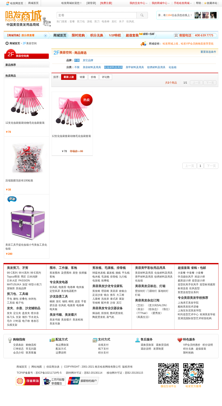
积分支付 (103, 352)
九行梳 (123, 276)
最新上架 (69, 77)
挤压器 (53, 305)
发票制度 (158, 348)
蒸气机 (110, 317)
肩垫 (75, 272)
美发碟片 (66, 319)
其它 (119, 302)
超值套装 (132, 35)
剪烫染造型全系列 (188, 292)
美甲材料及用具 (135, 67)
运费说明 (61, 352)
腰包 (15, 298)
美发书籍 (55, 319)
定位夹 (17, 313)
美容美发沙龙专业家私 (107, 286)
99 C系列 (12, 272)
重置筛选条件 (208, 51)
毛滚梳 (105, 276)
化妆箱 (172, 67)
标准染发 (183, 288)
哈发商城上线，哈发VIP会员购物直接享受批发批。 (188, 44)
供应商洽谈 (52, 366)
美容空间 (30, 43)
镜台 (106, 294)
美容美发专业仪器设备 (107, 308)
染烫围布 (66, 272)
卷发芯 (35, 320)
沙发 (112, 302)
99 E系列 (35, 272)
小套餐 (199, 272)
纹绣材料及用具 (156, 67)
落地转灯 (163, 291)
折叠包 (23, 298)
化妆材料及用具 (113, 67)
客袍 (52, 276)
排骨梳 (114, 276)
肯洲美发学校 (207, 314)
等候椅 (96, 302)
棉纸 (71, 301)
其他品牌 (21, 288)
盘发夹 (26, 313)
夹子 (121, 21)
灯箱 (137, 294)
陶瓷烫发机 (98, 317)
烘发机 (105, 313)
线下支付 (103, 348)
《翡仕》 (166, 309)
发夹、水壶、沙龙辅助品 (23, 308)
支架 (18, 317)
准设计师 (199, 276)
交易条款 (18, 344)
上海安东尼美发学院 (189, 310)
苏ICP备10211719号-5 (49, 372)
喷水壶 (35, 313)
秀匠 (23, 276)
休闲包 (32, 298)
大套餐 (182, 272)
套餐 (72, 21)
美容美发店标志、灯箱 (150, 286)
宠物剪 (11, 288)
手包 (9, 298)
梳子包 (20, 302)
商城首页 (33, 3)
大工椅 (120, 294)
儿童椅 (96, 298)
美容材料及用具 (92, 67)
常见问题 (31, 348)
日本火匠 (12, 280)
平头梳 (126, 272)
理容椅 (105, 291)
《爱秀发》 (156, 313)
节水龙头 (33, 317)
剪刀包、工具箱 (17, 294)
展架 (121, 298)
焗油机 (96, 313)
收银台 (123, 291)
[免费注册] (106, 3)
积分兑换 (96, 35)
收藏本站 (212, 3)
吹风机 (130, 21)
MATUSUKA (14, 284)
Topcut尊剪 (13, 276)
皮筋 (77, 301)
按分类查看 (20, 35)
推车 (112, 294)
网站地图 (36, 366)
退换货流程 (162, 344)
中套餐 (190, 272)
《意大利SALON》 (157, 305)
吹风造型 (194, 288)
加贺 (25, 284)
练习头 (11, 317)
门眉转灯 (152, 291)
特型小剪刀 (35, 284)
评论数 (106, 77)
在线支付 (103, 344)
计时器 (17, 320)
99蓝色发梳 (99, 272)
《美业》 (140, 309)
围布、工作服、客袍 (63, 268)
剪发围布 (55, 272)
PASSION (24, 280)
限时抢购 (78, 35)
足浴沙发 (97, 294)
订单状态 (18, 348)
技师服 (83, 272)
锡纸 (64, 301)
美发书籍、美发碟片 (63, 314)
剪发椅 (96, 291)
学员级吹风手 (185, 276)
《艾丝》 (140, 305)
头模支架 (12, 324)
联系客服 (31, 352)
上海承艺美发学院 (188, 302)
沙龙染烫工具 (59, 296)
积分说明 (207, 344)
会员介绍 (18, 352)
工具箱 (11, 302)
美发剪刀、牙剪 (17, 268)
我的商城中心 (161, 3)
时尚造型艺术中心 (188, 314)
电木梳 (96, 276)
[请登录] (91, 3)
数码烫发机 (116, 313)
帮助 (198, 3)
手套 (83, 301)
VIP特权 (115, 35)
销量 (82, 77)
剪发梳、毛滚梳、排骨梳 (109, 268)
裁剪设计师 (184, 280)
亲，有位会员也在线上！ (175, 15)
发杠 (114, 21)
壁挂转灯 (140, 291)
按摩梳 (105, 280)
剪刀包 (81, 21)
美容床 (114, 291)
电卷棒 (105, 21)
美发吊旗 (55, 323)
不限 (77, 60)
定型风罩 (55, 291)
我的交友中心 (139, 3)
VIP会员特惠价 (191, 344)
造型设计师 (198, 280)
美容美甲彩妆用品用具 (150, 268)
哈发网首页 (16, 3)
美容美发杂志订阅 (147, 300)
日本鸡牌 (32, 276)
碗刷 (52, 301)
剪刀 (97, 21)
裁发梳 (110, 272)
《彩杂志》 (153, 309)
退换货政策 (147, 344)
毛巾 (9, 320)
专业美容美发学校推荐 (193, 297)
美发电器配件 (69, 291)
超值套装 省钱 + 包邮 (192, 268)
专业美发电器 (59, 282)
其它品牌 (88, 60)
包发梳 (96, 280)
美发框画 (78, 319)
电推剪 (62, 287)
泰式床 (114, 298)
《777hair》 (142, 313)
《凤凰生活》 (143, 317)
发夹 (9, 313)
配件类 (105, 302)
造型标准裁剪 (207, 284)
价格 (93, 77)
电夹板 (80, 287)
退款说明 (146, 348)
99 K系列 (24, 272)
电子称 (26, 320)
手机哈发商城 (183, 3)
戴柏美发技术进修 (188, 306)
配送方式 (61, 348)
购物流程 (31, 344)
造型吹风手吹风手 (188, 284)
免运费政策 (62, 344)
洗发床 (105, 298)
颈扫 (24, 317)
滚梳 (89, 21)
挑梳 (118, 272)
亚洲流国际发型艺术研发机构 (195, 318)
